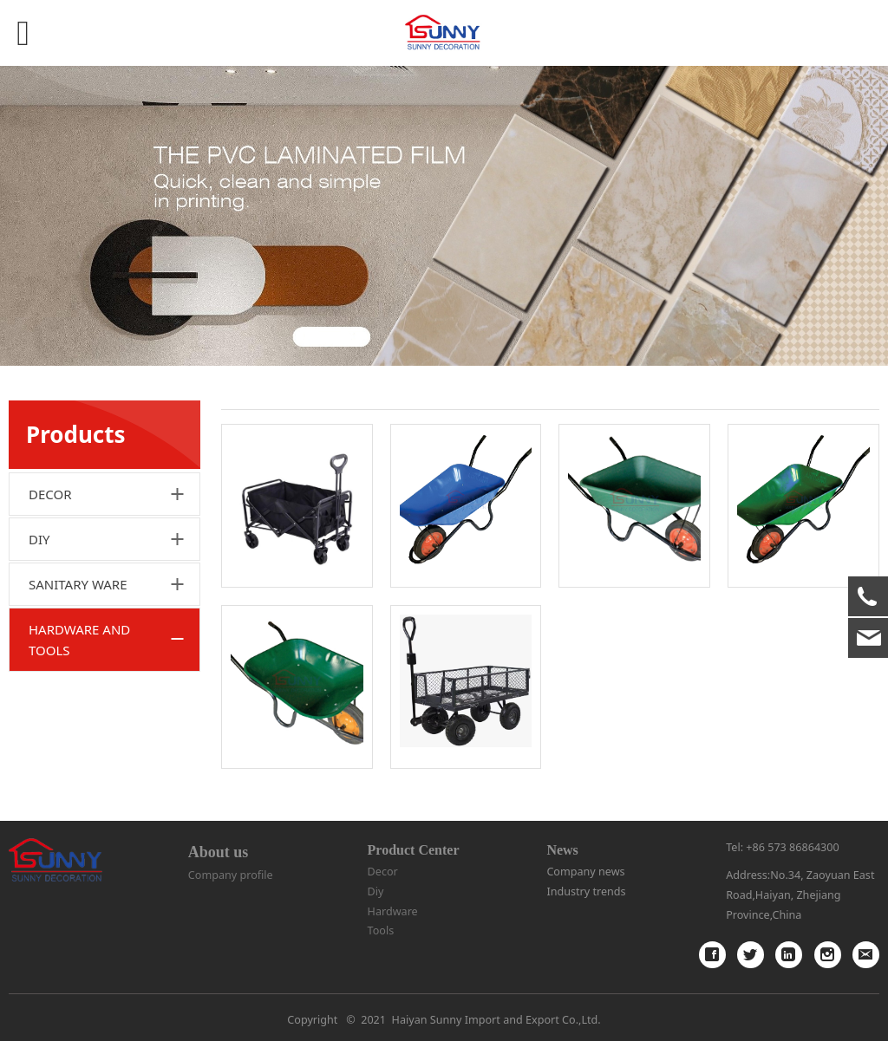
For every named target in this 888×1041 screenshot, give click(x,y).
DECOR (50, 494)
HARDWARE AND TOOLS (79, 640)
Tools (381, 930)
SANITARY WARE (78, 584)
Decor (383, 871)
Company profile (230, 875)
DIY (39, 539)
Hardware (393, 911)
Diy (376, 891)
